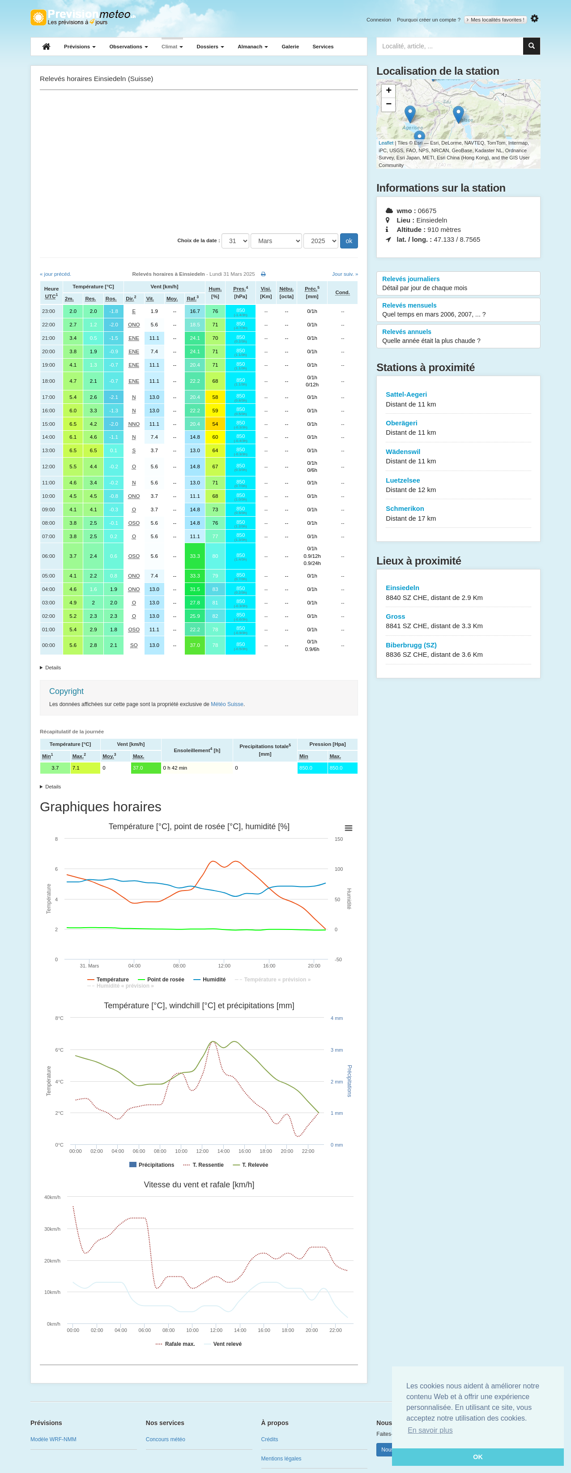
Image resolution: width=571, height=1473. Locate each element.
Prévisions (80, 46)
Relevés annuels (458, 336)
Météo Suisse (227, 704)
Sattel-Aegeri (458, 399)
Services (322, 46)
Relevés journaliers (458, 283)
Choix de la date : (199, 240)
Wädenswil (458, 457)
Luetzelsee (458, 485)
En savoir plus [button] (430, 1430)
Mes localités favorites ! (495, 19)
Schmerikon (458, 514)
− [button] (389, 104)
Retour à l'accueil (83, 17)
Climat (172, 46)
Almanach (253, 46)
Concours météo (165, 1439)
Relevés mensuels (458, 310)
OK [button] (478, 1456)
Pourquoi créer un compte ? (428, 19)
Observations (128, 46)
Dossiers (210, 46)
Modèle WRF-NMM (53, 1439)
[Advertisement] (199, 161)
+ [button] (389, 91)
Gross (458, 621)
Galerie (290, 46)
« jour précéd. (55, 274)
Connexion (378, 19)
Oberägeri (458, 428)
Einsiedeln (458, 593)
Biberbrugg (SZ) (458, 650)
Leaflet (386, 143)
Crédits (269, 1439)
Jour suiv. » (345, 274)
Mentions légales (281, 1459)
